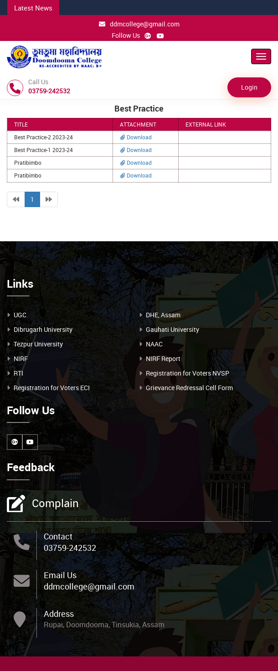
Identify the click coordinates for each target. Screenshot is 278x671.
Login (249, 87)
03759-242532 (70, 547)
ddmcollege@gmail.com (139, 24)
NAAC (154, 344)
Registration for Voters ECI (52, 387)
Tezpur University (38, 344)
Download (136, 137)
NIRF (21, 358)
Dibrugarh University (43, 329)
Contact (58, 536)
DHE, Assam (163, 314)
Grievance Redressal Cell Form (189, 387)
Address (59, 613)
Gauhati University (172, 329)
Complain (54, 504)
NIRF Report (163, 358)
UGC (20, 314)
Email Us (60, 574)
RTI (18, 373)
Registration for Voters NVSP (187, 373)
